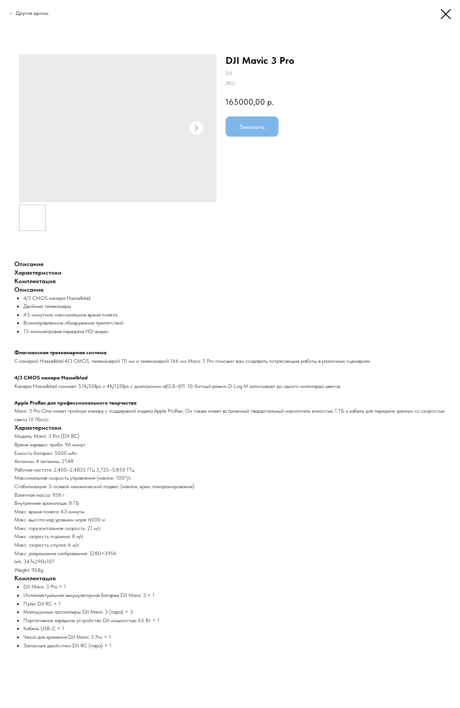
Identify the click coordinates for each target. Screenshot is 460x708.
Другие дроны (32, 13)
